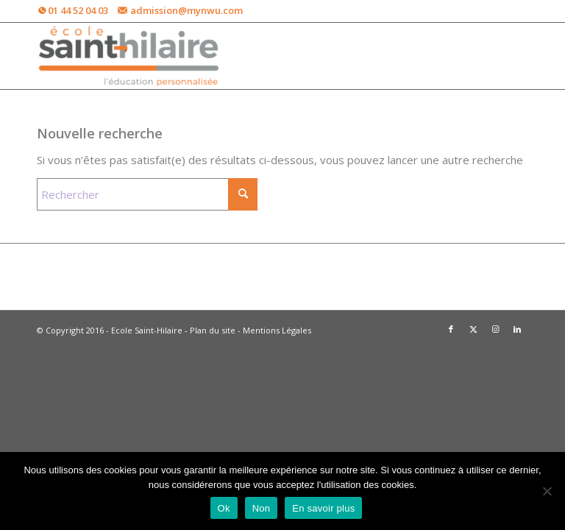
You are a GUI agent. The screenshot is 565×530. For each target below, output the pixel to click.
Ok (224, 508)
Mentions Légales (277, 330)
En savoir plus (323, 508)
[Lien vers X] (473, 329)
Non (261, 508)
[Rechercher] (147, 194)
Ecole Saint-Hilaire (146, 330)
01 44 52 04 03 (78, 10)
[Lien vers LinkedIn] (517, 329)
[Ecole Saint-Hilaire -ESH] (129, 56)
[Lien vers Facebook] (451, 329)
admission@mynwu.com (186, 10)
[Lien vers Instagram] (495, 329)
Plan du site (212, 330)
